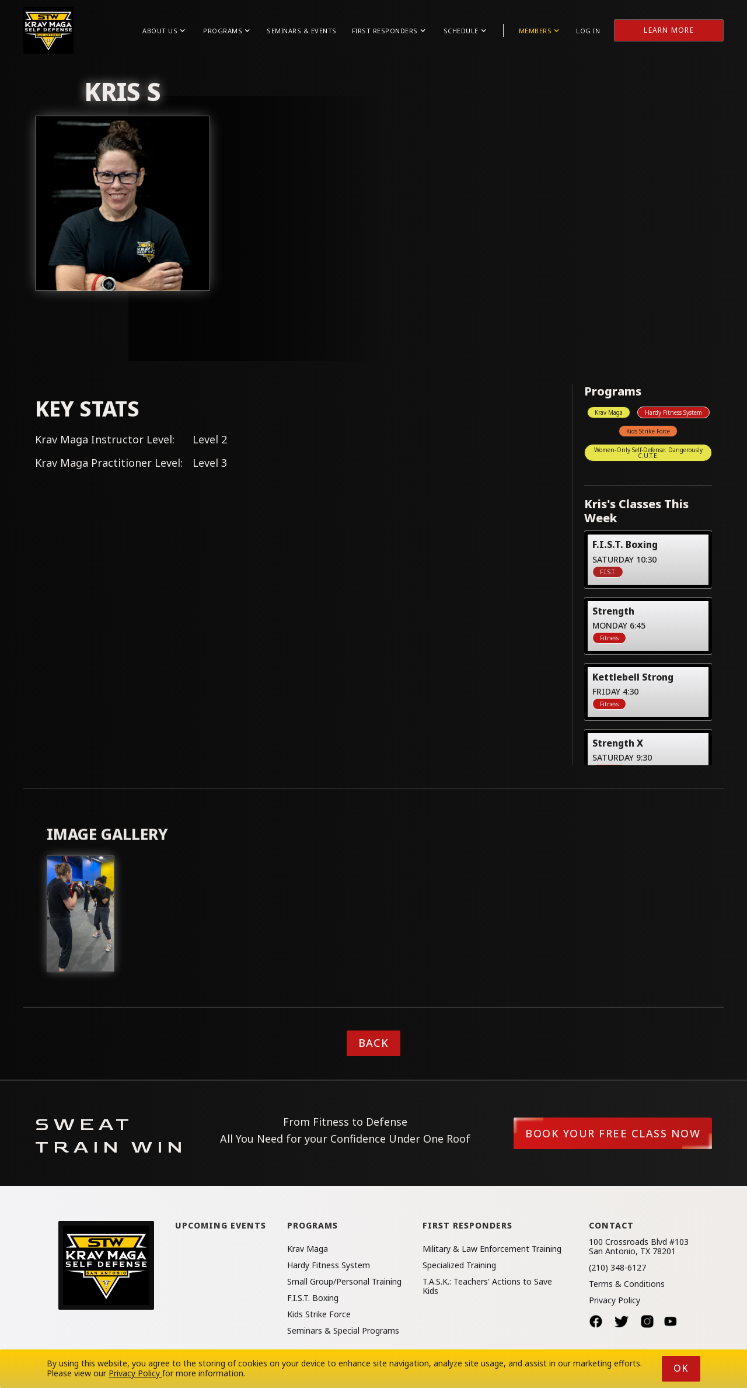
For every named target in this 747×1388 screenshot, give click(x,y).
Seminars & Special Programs (343, 1330)
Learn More (669, 30)
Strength (613, 611)
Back (373, 1043)
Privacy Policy (614, 1300)
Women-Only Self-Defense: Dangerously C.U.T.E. (648, 453)
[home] (48, 30)
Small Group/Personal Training (344, 1281)
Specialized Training (459, 1265)
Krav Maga (609, 412)
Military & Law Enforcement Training (492, 1249)
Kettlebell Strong (632, 677)
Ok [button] (681, 1368)
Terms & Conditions (627, 1284)
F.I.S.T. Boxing (625, 544)
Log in (588, 30)
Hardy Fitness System (673, 412)
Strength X (617, 743)
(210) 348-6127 (617, 1267)
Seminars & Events (302, 30)
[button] (163, 31)
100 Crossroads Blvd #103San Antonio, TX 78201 (639, 1246)
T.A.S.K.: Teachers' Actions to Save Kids (487, 1286)
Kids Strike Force (648, 431)
